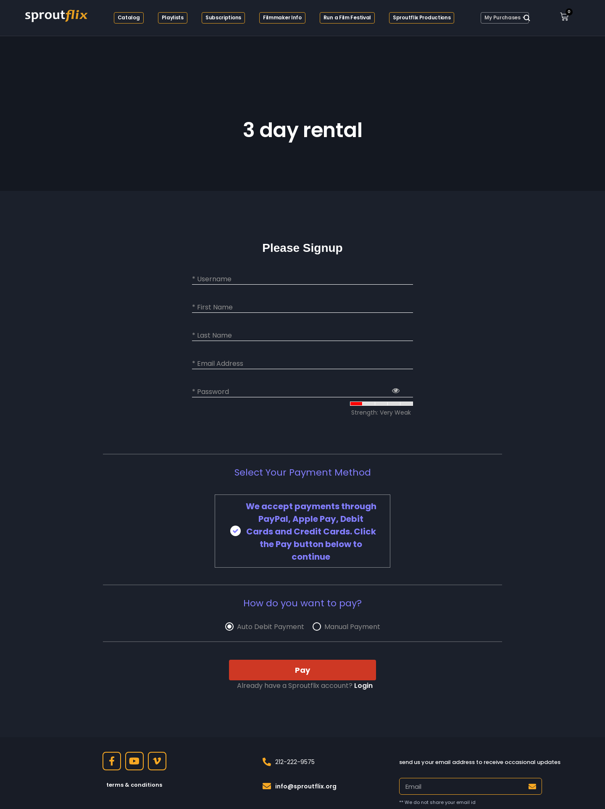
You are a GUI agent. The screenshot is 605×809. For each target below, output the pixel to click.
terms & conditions (134, 785)
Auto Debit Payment (270, 627)
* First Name (212, 307)
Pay (302, 670)
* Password (210, 392)
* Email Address (217, 363)
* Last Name (212, 335)
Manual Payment (352, 627)
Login (363, 685)
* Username (211, 279)
